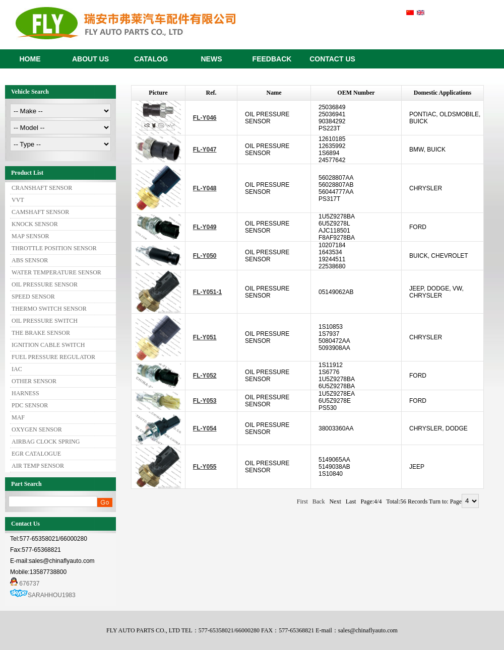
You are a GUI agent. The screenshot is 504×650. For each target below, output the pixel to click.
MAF (18, 417)
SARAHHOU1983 (52, 595)
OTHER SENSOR (34, 381)
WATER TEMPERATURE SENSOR (56, 272)
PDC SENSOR (30, 405)
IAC (17, 369)
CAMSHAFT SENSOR (40, 211)
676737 (24, 583)
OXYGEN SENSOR (37, 429)
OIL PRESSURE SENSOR (45, 284)
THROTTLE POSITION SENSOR (54, 248)
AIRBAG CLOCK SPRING (46, 441)
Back (318, 501)
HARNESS (25, 393)
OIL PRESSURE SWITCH (45, 320)
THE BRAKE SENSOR (41, 332)
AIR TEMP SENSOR (38, 465)
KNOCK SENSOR (35, 224)
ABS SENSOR (30, 260)
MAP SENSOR (30, 236)
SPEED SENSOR (33, 296)
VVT (18, 199)
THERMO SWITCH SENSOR (49, 308)
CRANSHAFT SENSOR (42, 187)
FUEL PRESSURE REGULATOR (53, 356)
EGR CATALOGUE (36, 453)
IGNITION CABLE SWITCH (48, 344)
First (302, 501)
